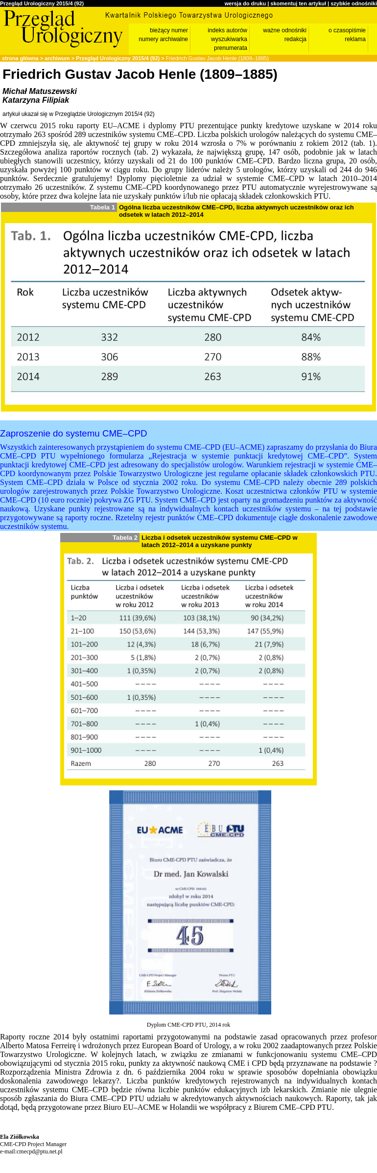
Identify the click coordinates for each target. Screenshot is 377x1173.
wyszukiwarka (229, 39)
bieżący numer (169, 30)
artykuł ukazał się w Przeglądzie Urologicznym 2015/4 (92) (78, 114)
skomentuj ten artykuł (298, 3)
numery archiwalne (163, 39)
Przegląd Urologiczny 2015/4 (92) (42, 3)
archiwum (57, 58)
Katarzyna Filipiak (35, 100)
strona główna (20, 58)
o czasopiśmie (347, 30)
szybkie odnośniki (353, 3)
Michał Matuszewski (39, 91)
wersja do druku (245, 3)
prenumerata (230, 48)
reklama (355, 39)
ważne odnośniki (284, 30)
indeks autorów (227, 30)
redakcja (295, 39)
